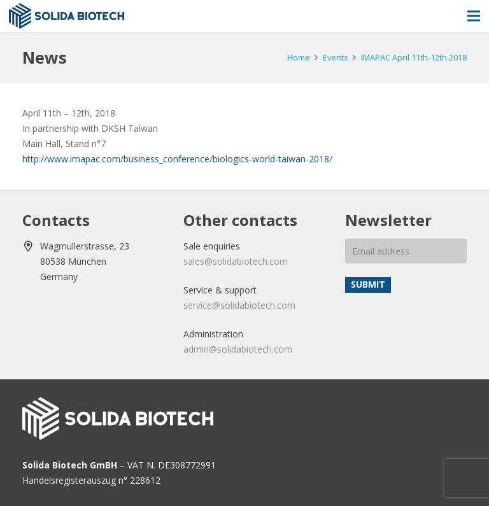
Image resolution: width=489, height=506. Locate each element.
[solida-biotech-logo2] (66, 16)
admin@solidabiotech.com (237, 349)
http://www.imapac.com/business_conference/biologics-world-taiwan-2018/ (177, 159)
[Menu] (473, 16)
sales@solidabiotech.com (235, 261)
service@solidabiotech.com (239, 305)
